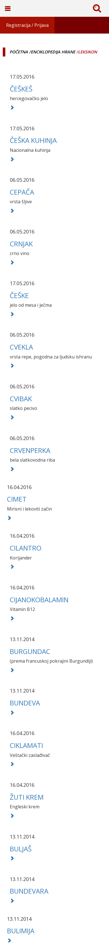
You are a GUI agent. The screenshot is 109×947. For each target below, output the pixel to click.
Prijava (41, 25)
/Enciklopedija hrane (52, 52)
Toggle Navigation (7, 8)
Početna (19, 52)
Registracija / (19, 25)
